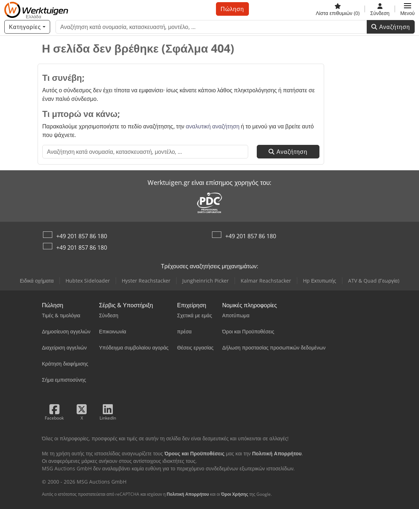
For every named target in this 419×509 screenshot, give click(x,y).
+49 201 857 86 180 (81, 236)
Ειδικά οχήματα (36, 280)
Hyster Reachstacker (146, 280)
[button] (407, 9)
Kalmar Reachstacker (266, 280)
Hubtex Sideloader (88, 280)
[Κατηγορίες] (27, 27)
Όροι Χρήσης (234, 494)
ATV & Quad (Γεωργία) (373, 280)
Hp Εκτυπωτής (319, 280)
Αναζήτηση (390, 27)
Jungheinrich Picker (205, 280)
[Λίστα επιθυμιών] (338, 9)
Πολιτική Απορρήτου (188, 494)
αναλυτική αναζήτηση (213, 126)
